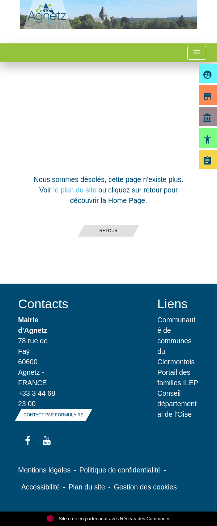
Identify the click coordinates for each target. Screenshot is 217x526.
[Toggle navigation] (196, 53)
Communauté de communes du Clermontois (176, 341)
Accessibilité (40, 487)
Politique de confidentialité (120, 470)
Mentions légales (44, 470)
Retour (108, 230)
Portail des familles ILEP (177, 377)
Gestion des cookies (145, 487)
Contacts (39, 304)
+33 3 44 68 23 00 (36, 398)
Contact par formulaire (54, 414)
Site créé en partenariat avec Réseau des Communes (109, 518)
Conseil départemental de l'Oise (177, 403)
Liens (172, 304)
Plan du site (86, 487)
